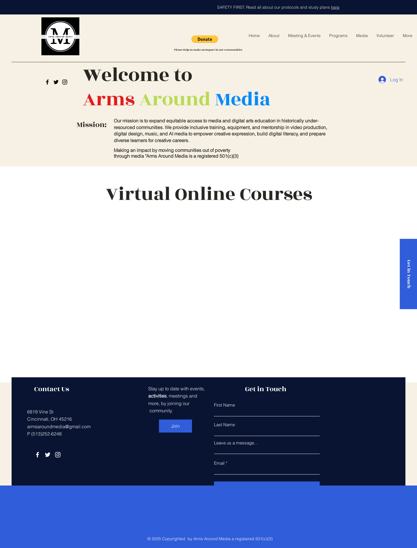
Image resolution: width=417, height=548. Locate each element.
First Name (224, 405)
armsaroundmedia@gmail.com (59, 426)
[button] (204, 39)
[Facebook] (37, 454)
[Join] (175, 426)
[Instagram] (64, 82)
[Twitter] (56, 82)
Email (219, 463)
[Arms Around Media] (47, 82)
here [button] (335, 7)
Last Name (224, 424)
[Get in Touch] (408, 274)
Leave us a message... (235, 443)
